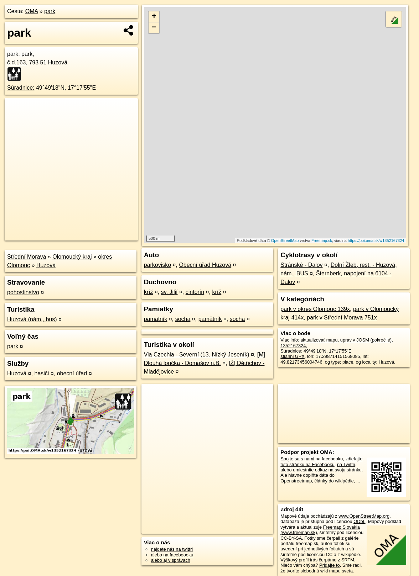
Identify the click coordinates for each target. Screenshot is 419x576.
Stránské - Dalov (301, 265)
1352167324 (293, 345)
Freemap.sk (321, 240)
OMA (31, 11)
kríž (148, 292)
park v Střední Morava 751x (342, 318)
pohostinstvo (23, 292)
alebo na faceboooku (172, 554)
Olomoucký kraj (72, 257)
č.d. (16, 62)
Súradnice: (21, 88)
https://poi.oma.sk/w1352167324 (376, 240)
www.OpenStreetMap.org (363, 516)
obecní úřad (72, 373)
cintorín (195, 292)
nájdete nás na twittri (172, 549)
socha (183, 319)
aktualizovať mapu (318, 340)
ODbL (359, 521)
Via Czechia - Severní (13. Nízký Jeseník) (196, 355)
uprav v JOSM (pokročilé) (366, 340)
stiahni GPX (292, 356)
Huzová (46, 265)
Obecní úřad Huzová (205, 265)
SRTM (347, 559)
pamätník (155, 319)
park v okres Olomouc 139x (315, 309)
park (49, 11)
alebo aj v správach (170, 560)
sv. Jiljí (169, 292)
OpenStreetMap (285, 240)
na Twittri (346, 464)
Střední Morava (26, 257)
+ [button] (154, 16)
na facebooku (329, 458)
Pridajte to (329, 565)
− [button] (154, 27)
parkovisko (157, 265)
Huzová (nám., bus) (32, 319)
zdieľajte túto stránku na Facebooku (321, 461)
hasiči (42, 373)
